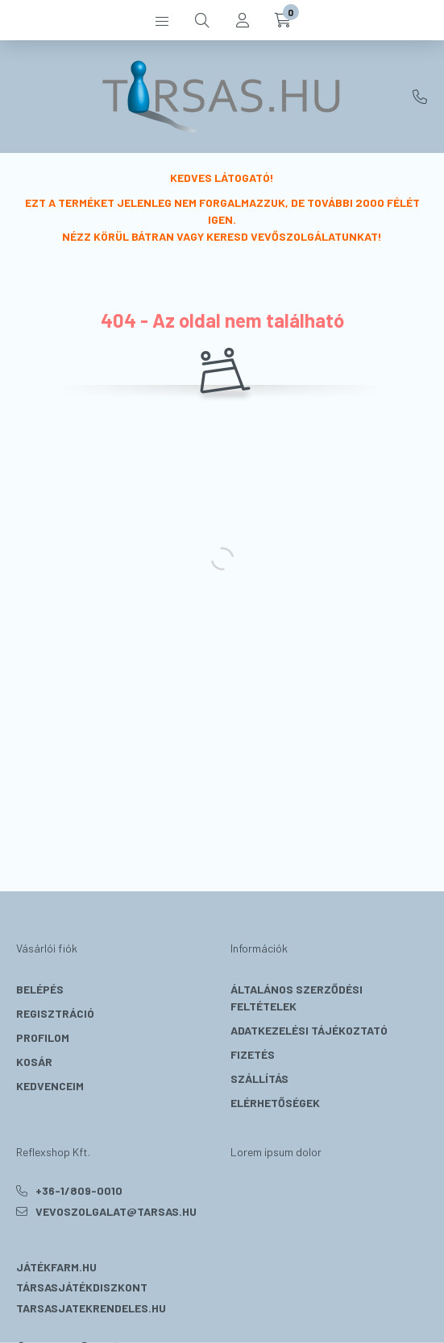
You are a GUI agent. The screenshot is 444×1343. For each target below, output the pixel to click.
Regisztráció (55, 1013)
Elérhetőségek (275, 1103)
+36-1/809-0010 (420, 97)
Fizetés (252, 1054)
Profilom (42, 1037)
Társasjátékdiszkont (81, 1287)
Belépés (40, 989)
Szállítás (259, 1078)
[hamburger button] (162, 20)
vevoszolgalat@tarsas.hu (116, 1211)
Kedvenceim (50, 1086)
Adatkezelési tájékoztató (309, 1030)
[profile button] (242, 20)
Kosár (34, 1061)
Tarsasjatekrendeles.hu (91, 1308)
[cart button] (283, 20)
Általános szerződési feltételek (296, 997)
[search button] (202, 20)
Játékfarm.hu (56, 1267)
